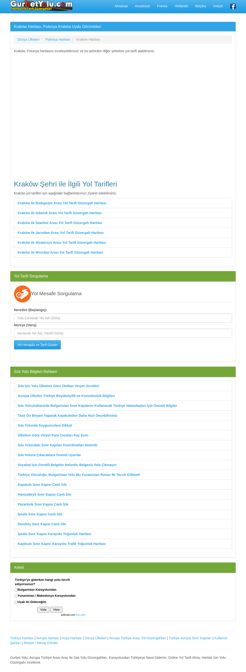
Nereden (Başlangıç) (30, 310)
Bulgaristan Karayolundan (37, 589)
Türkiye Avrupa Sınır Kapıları (190, 638)
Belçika (200, 6)
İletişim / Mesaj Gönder (41, 643)
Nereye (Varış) (25, 325)
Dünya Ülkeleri (95, 638)
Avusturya (142, 6)
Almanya (121, 6)
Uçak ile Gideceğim (32, 602)
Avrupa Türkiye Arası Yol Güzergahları (137, 638)
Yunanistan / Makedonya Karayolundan (46, 595)
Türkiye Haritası (22, 638)
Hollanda (181, 6)
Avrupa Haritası (47, 638)
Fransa (162, 6)
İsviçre (218, 6)
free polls (81, 615)
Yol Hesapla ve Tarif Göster (37, 345)
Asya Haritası (72, 638)
